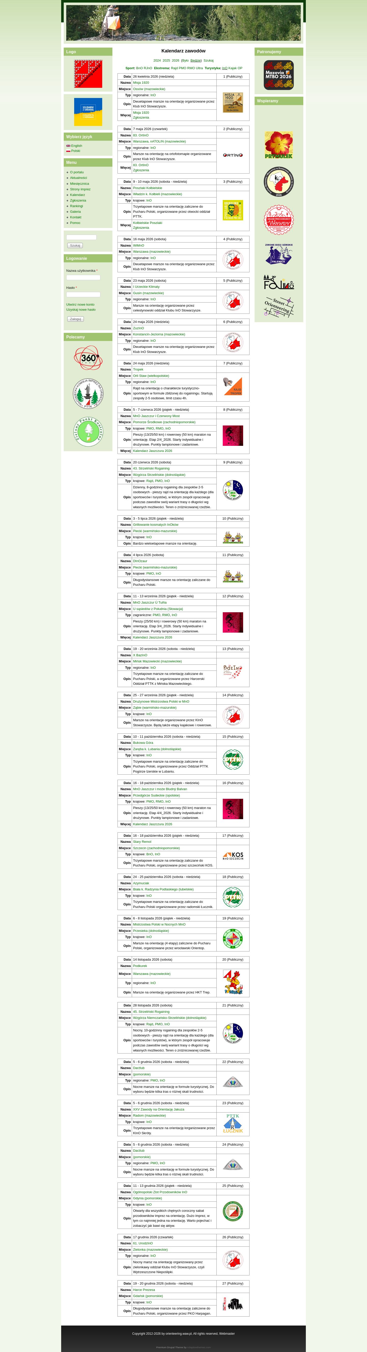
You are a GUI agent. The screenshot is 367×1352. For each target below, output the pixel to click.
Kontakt (75, 217)
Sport (129, 68)
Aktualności (78, 178)
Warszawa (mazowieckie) (152, 251)
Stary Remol (142, 842)
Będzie (195, 60)
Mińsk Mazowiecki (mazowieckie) (157, 661)
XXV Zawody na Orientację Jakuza (158, 1109)
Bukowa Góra (143, 743)
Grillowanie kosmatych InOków (155, 524)
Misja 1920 (141, 82)
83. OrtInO (141, 135)
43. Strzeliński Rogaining (151, 468)
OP (240, 68)
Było (185, 60)
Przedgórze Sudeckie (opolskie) (156, 795)
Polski (73, 151)
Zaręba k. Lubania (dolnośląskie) (157, 749)
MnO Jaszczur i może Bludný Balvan (160, 789)
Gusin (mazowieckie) (148, 293)
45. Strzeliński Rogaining (151, 1012)
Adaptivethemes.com (199, 1347)
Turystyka (212, 68)
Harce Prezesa (144, 1290)
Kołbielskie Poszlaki (147, 223)
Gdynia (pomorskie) (147, 1198)
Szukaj (209, 60)
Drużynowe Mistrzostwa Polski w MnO (161, 701)
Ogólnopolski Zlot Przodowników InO (160, 1192)
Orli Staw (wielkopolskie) (151, 376)
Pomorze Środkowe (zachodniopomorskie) (164, 422)
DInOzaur (140, 561)
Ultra (199, 68)
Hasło (71, 288)
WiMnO (138, 245)
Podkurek (140, 966)
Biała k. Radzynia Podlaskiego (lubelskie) (163, 889)
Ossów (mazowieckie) (149, 89)
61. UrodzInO (143, 1243)
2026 (175, 60)
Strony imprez (80, 189)
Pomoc (75, 223)
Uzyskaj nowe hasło (81, 309)
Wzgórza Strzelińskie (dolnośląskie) (159, 475)
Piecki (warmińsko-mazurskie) (155, 531)
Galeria (75, 212)
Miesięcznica (79, 184)
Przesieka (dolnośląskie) (151, 931)
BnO (139, 68)
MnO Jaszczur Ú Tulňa (150, 602)
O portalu (77, 172)
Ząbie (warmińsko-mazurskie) (154, 707)
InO (225, 68)
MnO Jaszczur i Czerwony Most (156, 416)
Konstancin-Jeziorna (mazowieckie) (159, 334)
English (74, 146)
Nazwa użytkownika (82, 271)
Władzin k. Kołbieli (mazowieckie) (157, 194)
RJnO (148, 68)
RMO (191, 68)
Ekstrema (161, 68)
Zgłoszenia (141, 117)
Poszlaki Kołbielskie (147, 188)
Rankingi (76, 206)
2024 (157, 60)
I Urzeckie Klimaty (146, 287)
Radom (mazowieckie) (149, 1115)
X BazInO (140, 655)
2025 (166, 60)
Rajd (174, 68)
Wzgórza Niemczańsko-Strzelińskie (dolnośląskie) (169, 1018)
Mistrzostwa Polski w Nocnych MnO (159, 924)
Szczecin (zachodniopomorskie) (156, 848)
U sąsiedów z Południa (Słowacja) (158, 609)
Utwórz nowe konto (80, 304)
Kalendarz (77, 195)
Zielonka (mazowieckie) (150, 1249)
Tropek (138, 369)
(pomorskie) (142, 1074)
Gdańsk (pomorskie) (148, 1296)
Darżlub (139, 1068)
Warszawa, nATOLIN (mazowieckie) (159, 141)
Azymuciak (141, 883)
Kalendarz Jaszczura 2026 (152, 451)
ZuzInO (138, 328)
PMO (182, 68)
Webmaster (227, 1333)
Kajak (232, 68)
